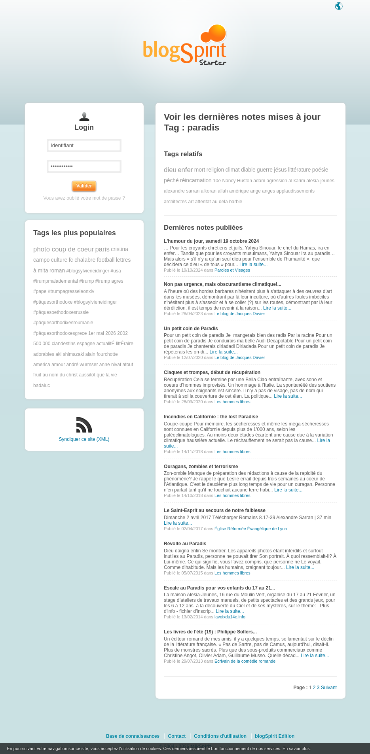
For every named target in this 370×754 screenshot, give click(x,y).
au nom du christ (60, 375)
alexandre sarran (181, 191)
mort (199, 170)
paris (102, 249)
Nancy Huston (237, 180)
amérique (239, 191)
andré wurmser (82, 364)
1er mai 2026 (102, 333)
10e (217, 180)
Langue (339, 6)
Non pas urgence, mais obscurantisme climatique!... (222, 284)
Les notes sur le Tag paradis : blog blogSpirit (185, 44)
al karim (296, 180)
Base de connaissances (132, 736)
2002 (122, 333)
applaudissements (295, 191)
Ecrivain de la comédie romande (244, 661)
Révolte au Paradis (185, 543)
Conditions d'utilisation (220, 736)
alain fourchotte (101, 354)
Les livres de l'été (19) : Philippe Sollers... (210, 632)
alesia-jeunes (320, 180)
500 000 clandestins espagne (64, 343)
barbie (235, 201)
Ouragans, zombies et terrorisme (201, 466)
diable (248, 170)
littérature (299, 170)
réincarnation (196, 180)
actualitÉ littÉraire (115, 343)
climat (233, 170)
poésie (320, 170)
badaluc (41, 385)
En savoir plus (296, 748)
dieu (170, 170)
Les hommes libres (232, 401)
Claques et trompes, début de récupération (212, 372)
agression (277, 180)
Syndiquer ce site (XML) (84, 439)
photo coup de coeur (63, 249)
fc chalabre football (92, 260)
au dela (220, 201)
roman (57, 271)
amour (58, 364)
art (191, 201)
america (41, 364)
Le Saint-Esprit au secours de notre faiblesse (215, 510)
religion (215, 170)
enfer (185, 170)
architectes (175, 201)
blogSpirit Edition (274, 736)
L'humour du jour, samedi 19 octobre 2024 (211, 241)
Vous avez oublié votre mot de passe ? (84, 198)
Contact (177, 736)
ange (255, 191)
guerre (265, 170)
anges (268, 191)
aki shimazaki (69, 354)
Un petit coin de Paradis (191, 328)
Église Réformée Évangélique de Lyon (250, 528)
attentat (203, 201)
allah (223, 191)
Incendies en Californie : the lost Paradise (211, 417)
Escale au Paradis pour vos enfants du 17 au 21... (219, 588)
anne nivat (110, 364)
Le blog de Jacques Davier (239, 313)
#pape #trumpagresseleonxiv (63, 291)
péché (171, 180)
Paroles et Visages (232, 270)
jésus (280, 170)
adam (259, 180)
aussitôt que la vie (98, 375)
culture (59, 260)
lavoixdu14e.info (229, 616)
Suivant (329, 687)
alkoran (208, 191)
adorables (43, 354)
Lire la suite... (253, 264)
